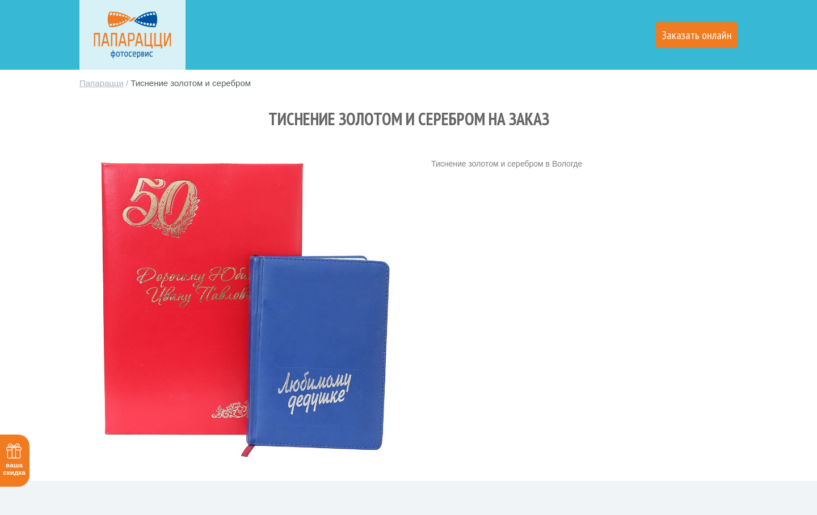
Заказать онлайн (697, 35)
